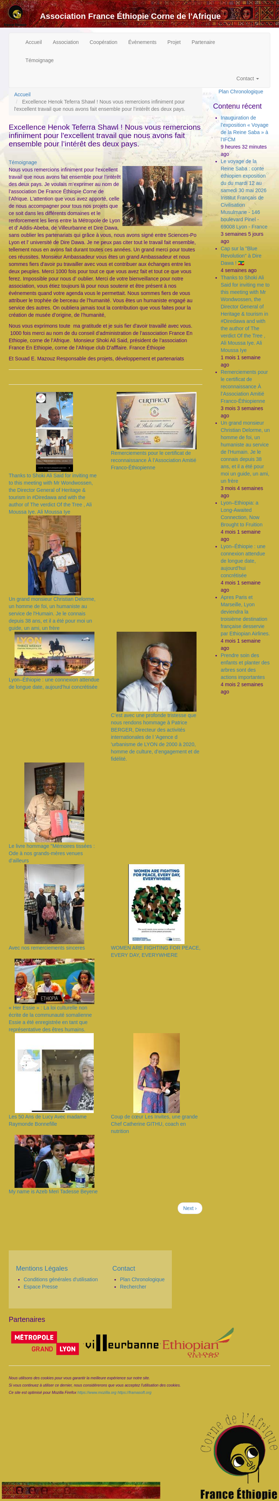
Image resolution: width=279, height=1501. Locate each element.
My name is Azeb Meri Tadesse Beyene (53, 1191)
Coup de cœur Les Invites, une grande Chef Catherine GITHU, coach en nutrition (154, 1124)
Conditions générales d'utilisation (61, 1279)
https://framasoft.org (134, 1392)
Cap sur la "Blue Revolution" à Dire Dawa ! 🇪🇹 (241, 256)
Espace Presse (41, 1287)
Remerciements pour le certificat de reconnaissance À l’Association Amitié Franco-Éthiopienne (153, 460)
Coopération (103, 42)
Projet (174, 42)
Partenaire (203, 42)
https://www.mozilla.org (96, 1392)
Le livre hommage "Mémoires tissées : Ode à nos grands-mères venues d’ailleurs (52, 853)
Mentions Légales (42, 1268)
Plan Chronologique (241, 91)
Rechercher (133, 1287)
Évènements (142, 42)
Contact (247, 78)
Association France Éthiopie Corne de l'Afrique (130, 16)
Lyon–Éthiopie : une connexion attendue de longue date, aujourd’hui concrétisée (243, 560)
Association (66, 42)
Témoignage (39, 60)
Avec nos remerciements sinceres (47, 948)
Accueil (33, 42)
